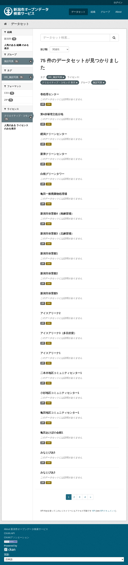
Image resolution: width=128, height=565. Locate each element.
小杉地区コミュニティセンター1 (59, 393)
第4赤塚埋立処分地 (51, 114)
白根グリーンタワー (52, 173)
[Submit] (114, 38)
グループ (105, 11)
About (118, 11)
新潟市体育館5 (49, 293)
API (93, 511)
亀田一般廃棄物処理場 (53, 193)
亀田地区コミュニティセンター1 (59, 412)
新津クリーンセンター (53, 154)
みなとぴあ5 (47, 452)
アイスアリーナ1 (50, 353)
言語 (6, 554)
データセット (78, 11)
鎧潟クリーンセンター (53, 134)
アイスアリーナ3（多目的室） (58, 333)
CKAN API (9, 533)
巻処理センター (49, 94)
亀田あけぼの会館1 (51, 432)
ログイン (118, 2)
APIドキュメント (107, 511)
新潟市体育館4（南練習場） (57, 213)
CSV (48, 104)
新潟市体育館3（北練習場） (57, 233)
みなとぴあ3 (47, 472)
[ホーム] (5, 24)
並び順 (43, 49)
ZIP (42, 104)
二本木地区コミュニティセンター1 (61, 373)
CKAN (9, 549)
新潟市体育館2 (49, 273)
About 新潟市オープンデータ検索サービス (26, 529)
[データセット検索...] (75, 38)
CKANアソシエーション (16, 537)
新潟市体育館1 (49, 253)
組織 (93, 11)
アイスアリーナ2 (50, 313)
